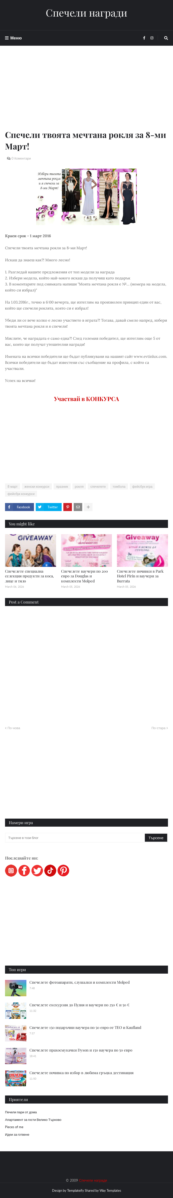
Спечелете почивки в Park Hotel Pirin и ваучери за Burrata (140, 576)
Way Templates (110, 1190)
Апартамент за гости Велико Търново (33, 1120)
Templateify (75, 1190)
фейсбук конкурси (21, 494)
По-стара (158, 728)
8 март (13, 486)
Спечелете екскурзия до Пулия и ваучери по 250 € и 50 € (79, 1004)
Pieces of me (14, 1127)
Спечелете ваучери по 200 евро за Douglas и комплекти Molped (84, 576)
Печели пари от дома (21, 1112)
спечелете (98, 486)
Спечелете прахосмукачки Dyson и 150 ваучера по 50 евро (80, 1050)
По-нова (14, 728)
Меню (16, 37)
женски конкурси (36, 486)
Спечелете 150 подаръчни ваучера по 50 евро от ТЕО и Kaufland (85, 1027)
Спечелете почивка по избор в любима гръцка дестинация (81, 1072)
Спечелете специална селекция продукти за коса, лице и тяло (29, 576)
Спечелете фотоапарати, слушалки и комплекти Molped (79, 982)
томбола (119, 486)
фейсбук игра (142, 486)
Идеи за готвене (17, 1134)
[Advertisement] (86, 93)
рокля (79, 486)
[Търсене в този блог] (75, 838)
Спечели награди (86, 13)
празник (62, 486)
